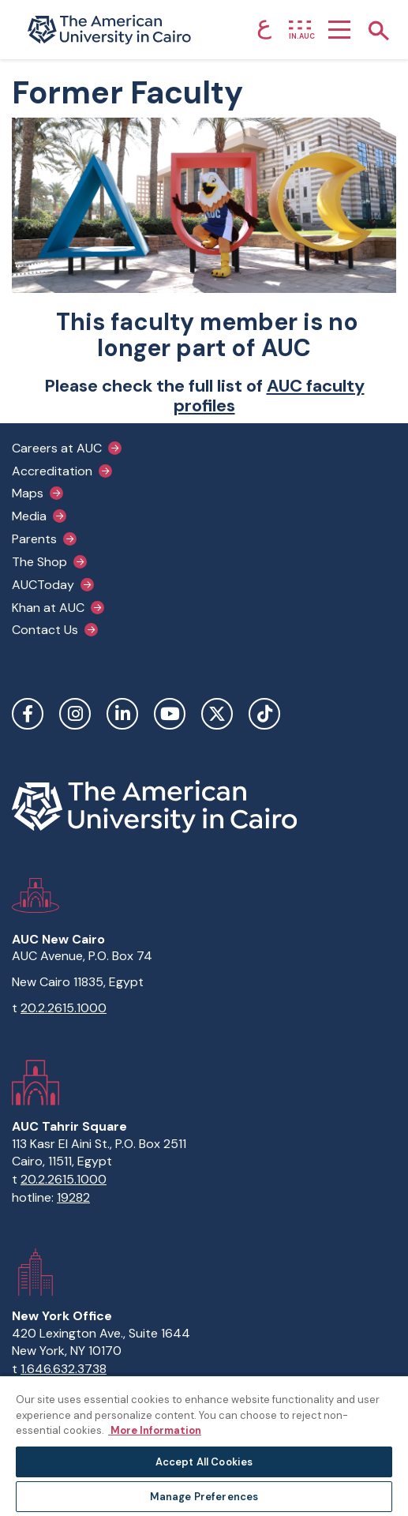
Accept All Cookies (204, 1462)
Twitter (217, 714)
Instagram (75, 714)
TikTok (264, 714)
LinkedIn (122, 714)
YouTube (169, 714)
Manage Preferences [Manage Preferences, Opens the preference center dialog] (204, 1496)
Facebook (27, 714)
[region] (204, 1445)
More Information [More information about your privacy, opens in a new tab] (154, 1430)
